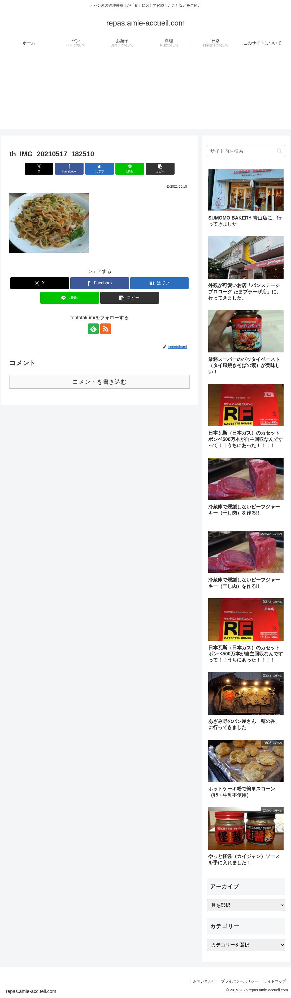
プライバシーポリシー (239, 981)
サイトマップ (275, 981)
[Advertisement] (145, 92)
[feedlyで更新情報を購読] (93, 328)
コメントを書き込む (99, 381)
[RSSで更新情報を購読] (105, 328)
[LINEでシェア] (129, 169)
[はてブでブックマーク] (99, 169)
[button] (160, 169)
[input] (246, 151)
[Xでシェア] (39, 169)
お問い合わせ (204, 981)
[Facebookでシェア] (69, 169)
